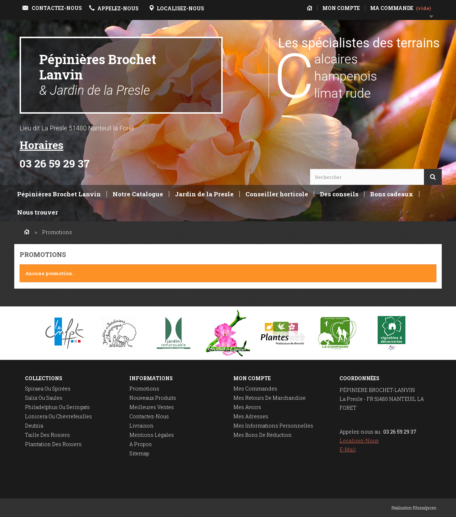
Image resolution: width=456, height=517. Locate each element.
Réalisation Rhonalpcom (414, 508)
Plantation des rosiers (53, 444)
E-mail (348, 449)
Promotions (144, 388)
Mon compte (252, 378)
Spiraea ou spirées (48, 388)
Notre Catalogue (138, 194)
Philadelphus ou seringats (57, 407)
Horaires (41, 145)
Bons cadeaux (391, 194)
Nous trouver (37, 212)
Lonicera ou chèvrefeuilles (58, 416)
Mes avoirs (247, 407)
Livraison (141, 425)
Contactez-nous (149, 416)
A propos (140, 444)
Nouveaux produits (152, 397)
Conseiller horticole (276, 194)
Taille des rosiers (47, 434)
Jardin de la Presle (204, 194)
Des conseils (339, 194)
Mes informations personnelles (273, 425)
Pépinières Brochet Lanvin (97, 74)
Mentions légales (151, 434)
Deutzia (34, 425)
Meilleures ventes (151, 407)
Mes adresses (250, 416)
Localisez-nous (359, 440)
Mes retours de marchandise (269, 397)
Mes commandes (255, 388)
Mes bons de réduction (262, 434)
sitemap (139, 453)
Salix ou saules (43, 397)
